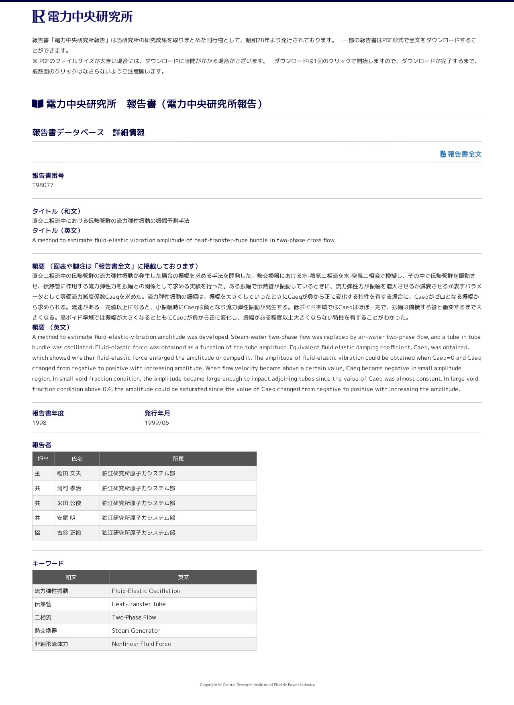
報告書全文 (465, 154)
